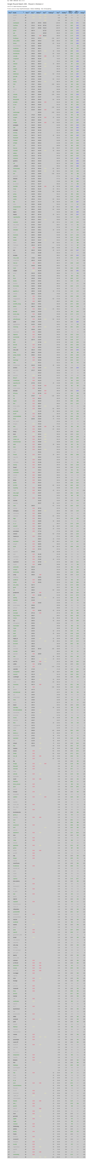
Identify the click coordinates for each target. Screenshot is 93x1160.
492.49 (39, 270)
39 (25, 17)
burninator (15, 643)
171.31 (33, 252)
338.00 (39, 408)
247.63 (39, 561)
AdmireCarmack (17, 441)
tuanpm (15, 240)
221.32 (39, 383)
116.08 (33, 194)
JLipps (14, 628)
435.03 (39, 347)
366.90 (39, 99)
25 (25, 107)
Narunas (15, 148)
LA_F (14, 232)
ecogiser (15, 117)
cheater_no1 (16, 439)
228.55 (33, 235)
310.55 (39, 293)
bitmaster (15, 390)
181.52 (33, 661)
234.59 (39, 324)
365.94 (39, 434)
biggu (14, 518)
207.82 (33, 79)
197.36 (33, 168)
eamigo (15, 521)
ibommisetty (16, 286)
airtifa (14, 71)
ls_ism (14, 17)
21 (25, 58)
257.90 (33, 224)
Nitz (14, 61)
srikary (14, 237)
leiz (14, 395)
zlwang (14, 81)
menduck (15, 135)
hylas (14, 339)
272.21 (33, 51)
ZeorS (14, 498)
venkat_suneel (16, 388)
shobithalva (15, 48)
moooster (15, 651)
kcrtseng (15, 132)
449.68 (39, 91)
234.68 (39, 365)
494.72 (39, 263)
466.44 (39, 56)
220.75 (33, 339)
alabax (14, 242)
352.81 (39, 452)
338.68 (39, 521)
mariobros (15, 222)
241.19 (33, 186)
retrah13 (15, 533)
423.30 (39, 426)
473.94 (39, 68)
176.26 (33, 158)
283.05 (33, 45)
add (14, 33)
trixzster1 (15, 283)
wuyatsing (15, 487)
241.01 (33, 38)
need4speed (16, 22)
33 (25, 28)
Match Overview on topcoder (20, 6)
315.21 (39, 498)
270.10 (33, 25)
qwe (14, 250)
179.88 (33, 321)
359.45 (39, 171)
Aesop (14, 189)
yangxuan (15, 429)
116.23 (33, 648)
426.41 (39, 163)
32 (25, 15)
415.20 (39, 380)
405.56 (39, 28)
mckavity (15, 94)
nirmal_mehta (16, 406)
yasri (14, 20)
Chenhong (15, 326)
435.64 (39, 140)
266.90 (33, 35)
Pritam (14, 352)
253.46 (33, 71)
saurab (14, 385)
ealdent (15, 296)
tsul (14, 398)
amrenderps (16, 531)
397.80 (39, 393)
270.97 (33, 395)
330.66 (39, 278)
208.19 (33, 659)
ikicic (14, 357)
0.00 (34, 15)
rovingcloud (16, 58)
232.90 (39, 610)
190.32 (33, 160)
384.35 (39, 413)
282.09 (39, 370)
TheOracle (15, 245)
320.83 (39, 232)
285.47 (39, 523)
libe (14, 275)
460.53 (39, 63)
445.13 (39, 194)
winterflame (15, 556)
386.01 (39, 74)
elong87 (15, 544)
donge (14, 191)
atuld (14, 554)
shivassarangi (16, 168)
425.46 (39, 360)
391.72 (39, 135)
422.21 (39, 362)
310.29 (39, 260)
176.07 (33, 84)
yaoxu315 (15, 375)
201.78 (33, 316)
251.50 (33, 280)
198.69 (33, 628)
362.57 (39, 503)
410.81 (39, 137)
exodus (15, 449)
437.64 (39, 344)
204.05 (33, 132)
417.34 (39, 117)
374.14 (39, 199)
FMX (14, 372)
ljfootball (15, 311)
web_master (16, 224)
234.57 (33, 97)
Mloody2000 (16, 99)
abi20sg (15, 597)
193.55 (33, 217)
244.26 (33, 567)
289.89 (39, 286)
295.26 (39, 513)
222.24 (33, 86)
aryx (14, 620)
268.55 (39, 544)
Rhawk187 (15, 137)
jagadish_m (16, 291)
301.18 (39, 25)
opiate (14, 321)
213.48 (33, 600)
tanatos (15, 280)
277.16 (39, 531)
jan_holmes (16, 183)
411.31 (39, 206)
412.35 (39, 166)
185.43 (33, 260)
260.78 (33, 30)
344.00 (39, 429)
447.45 (39, 155)
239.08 (33, 53)
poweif (14, 636)
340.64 (39, 467)
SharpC (15, 467)
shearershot (16, 659)
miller (14, 452)
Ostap (14, 120)
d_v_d (14, 523)
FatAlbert (15, 140)
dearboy (15, 464)
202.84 (33, 623)
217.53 (33, 383)
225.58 (33, 99)
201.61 (39, 355)
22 (25, 66)
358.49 (39, 181)
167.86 (33, 283)
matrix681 (15, 669)
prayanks (15, 114)
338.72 (39, 472)
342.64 (39, 459)
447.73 (39, 326)
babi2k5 (15, 15)
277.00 (33, 43)
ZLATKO (15, 485)
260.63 (33, 76)
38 (25, 25)
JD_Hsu (15, 288)
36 (25, 51)
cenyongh (15, 613)
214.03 (33, 324)
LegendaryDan (16, 217)
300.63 (39, 510)
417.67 (39, 375)
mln (14, 590)
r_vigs (14, 219)
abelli (14, 444)
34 (25, 40)
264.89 (33, 127)
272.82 (39, 559)
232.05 (33, 173)
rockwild (15, 309)
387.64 (39, 214)
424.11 (39, 81)
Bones (14, 538)
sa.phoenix (15, 470)
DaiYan (15, 43)
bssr (14, 173)
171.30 (33, 669)
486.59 (39, 45)
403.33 (39, 153)
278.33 (33, 56)
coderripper (15, 462)
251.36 (39, 554)
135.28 (33, 199)
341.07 (39, 183)
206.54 (33, 242)
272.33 (33, 89)
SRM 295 (16, 0)
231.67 (33, 201)
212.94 (39, 275)
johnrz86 (15, 76)
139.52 (33, 352)
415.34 (39, 378)
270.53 (39, 321)
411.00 (39, 385)
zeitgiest (15, 270)
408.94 (39, 444)
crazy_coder (16, 257)
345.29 (39, 217)
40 (25, 30)
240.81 (33, 572)
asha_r (14, 329)
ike (14, 86)
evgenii (14, 401)
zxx (14, 109)
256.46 (33, 618)
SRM (11, 0)
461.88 (39, 58)
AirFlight (15, 143)
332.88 (39, 252)
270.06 (33, 48)
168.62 (33, 590)
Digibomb (15, 334)
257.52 (39, 549)
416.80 (39, 247)
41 (25, 38)
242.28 (33, 569)
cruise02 (15, 293)
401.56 (39, 319)
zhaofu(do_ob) (16, 666)
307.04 (39, 508)
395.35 (39, 398)
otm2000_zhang (17, 303)
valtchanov (15, 516)
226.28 (39, 533)
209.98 (33, 605)
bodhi (14, 633)
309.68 (39, 265)
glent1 (14, 587)
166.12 (33, 306)
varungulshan (16, 671)
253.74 (33, 135)
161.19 (33, 674)
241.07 (33, 28)
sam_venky (15, 584)
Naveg (14, 431)
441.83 (39, 337)
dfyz (14, 201)
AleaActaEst (16, 625)
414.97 (39, 97)
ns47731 (15, 661)
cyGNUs (15, 436)
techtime (15, 367)
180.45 (33, 303)
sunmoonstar (16, 337)
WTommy (15, 393)
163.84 (33, 206)
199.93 (33, 625)
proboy (14, 194)
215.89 (33, 638)
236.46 (39, 418)
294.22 (39, 518)
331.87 (39, 240)
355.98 (39, 416)
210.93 (39, 602)
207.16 (33, 107)
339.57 (39, 227)
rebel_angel (16, 493)
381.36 (39, 130)
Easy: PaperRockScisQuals (23, 8)
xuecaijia (15, 56)
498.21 (39, 255)
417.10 (39, 132)
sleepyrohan (16, 260)
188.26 (33, 227)
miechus (15, 227)
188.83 (33, 646)
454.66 (39, 314)
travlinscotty (16, 572)
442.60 (39, 86)
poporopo (15, 653)
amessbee (15, 648)
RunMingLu (16, 38)
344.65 (39, 148)
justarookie (15, 411)
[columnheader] (10, 12)
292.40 (39, 306)
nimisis (14, 171)
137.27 (33, 370)
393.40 (39, 401)
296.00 (39, 235)
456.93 (39, 114)
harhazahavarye (17, 679)
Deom (14, 646)
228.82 (33, 355)
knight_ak (15, 638)
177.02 (39, 664)
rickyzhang (15, 577)
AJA (14, 595)
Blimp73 (15, 378)
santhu (14, 477)
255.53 (39, 273)
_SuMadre (15, 166)
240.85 (33, 40)
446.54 (39, 332)
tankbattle (15, 130)
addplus (15, 153)
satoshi (14, 602)
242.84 (33, 130)
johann (14, 30)
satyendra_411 (16, 383)
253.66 (33, 189)
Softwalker (15, 229)
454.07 (39, 61)
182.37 (33, 150)
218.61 (39, 329)
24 (25, 135)
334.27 (39, 107)
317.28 (39, 283)
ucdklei (14, 664)
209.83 (33, 607)
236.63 (33, 505)
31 (25, 99)
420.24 (39, 158)
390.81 (39, 403)
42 (25, 22)
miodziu (15, 618)
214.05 (33, 311)
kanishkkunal (16, 53)
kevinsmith (15, 495)
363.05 (39, 436)
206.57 (33, 615)
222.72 (33, 584)
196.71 (33, 153)
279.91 (39, 303)
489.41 (39, 48)
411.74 (39, 145)
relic (14, 107)
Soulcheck (15, 235)
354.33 (39, 449)
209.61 (33, 137)
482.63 (39, 112)
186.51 (33, 102)
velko (14, 362)
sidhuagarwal (16, 623)
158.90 (33, 676)
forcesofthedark (16, 45)
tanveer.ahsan (16, 605)
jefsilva (14, 306)
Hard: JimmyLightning (46, 8)
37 (25, 89)
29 (25, 71)
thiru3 (14, 278)
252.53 (33, 66)
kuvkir (14, 546)
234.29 (33, 273)
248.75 (33, 22)
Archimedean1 (16, 51)
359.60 (39, 127)
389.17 (39, 406)
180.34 (33, 679)
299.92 (39, 538)
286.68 (39, 242)
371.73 (39, 201)
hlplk (14, 127)
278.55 (39, 349)
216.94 (39, 339)
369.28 (39, 250)
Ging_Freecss (16, 615)
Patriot (14, 301)
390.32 (39, 125)
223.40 (39, 582)
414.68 (39, 76)
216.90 (33, 418)
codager (15, 122)
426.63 (39, 71)
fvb (14, 549)
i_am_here (15, 559)
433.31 (39, 309)
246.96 (39, 564)
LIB (14, 163)
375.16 (39, 423)
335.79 (39, 477)
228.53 (33, 620)
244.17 (39, 541)
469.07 (39, 301)
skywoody (15, 503)
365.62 (39, 178)
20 (25, 117)
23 (25, 91)
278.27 (39, 224)
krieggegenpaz (16, 298)
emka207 (15, 526)
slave (14, 447)
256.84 (39, 94)
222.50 (33, 630)
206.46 (33, 104)
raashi (14, 630)
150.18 (33, 155)
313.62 (39, 500)
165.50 (33, 293)
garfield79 (15, 176)
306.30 (39, 485)
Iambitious (15, 155)
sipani (14, 79)
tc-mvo (14, 104)
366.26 (39, 431)
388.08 (39, 109)
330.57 (39, 526)
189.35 (33, 643)
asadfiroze (15, 579)
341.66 (39, 462)
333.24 (39, 482)
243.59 (39, 311)
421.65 (39, 298)
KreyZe (15, 564)
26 (25, 35)
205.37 (33, 232)
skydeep (15, 508)
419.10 (39, 372)
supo (14, 656)
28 (25, 76)
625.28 (44, 33)
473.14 (39, 296)
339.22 (39, 470)
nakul (14, 505)
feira (14, 403)
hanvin (14, 347)
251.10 (39, 556)
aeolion (15, 482)
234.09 (33, 176)
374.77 (39, 454)
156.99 (33, 278)
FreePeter (15, 25)
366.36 (39, 168)
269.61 (39, 516)
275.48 (33, 275)
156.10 (33, 349)
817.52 (44, 30)
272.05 (39, 191)
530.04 (44, 22)
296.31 (39, 219)
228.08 (33, 329)
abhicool (15, 607)
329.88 (39, 487)
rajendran (15, 600)
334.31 (39, 480)
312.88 (39, 291)
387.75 (39, 245)
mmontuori (15, 265)
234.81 (39, 280)
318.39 (39, 257)
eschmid (15, 475)
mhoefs (15, 582)
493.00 (39, 268)
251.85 (33, 109)
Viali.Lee (15, 263)
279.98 (33, 551)
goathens (15, 160)
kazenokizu (15, 541)
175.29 (33, 114)
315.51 (39, 495)
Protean (15, 454)
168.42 (33, 250)
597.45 (44, 25)
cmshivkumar (16, 380)
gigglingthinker (16, 324)
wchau (14, 273)
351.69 (39, 186)
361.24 (39, 439)
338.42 (39, 475)
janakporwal (16, 592)
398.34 (39, 212)
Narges (15, 209)
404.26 (39, 160)
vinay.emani (16, 332)
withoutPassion (16, 319)
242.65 (33, 81)
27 (25, 160)
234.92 (33, 656)
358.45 (39, 447)
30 (25, 84)
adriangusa (15, 510)
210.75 (39, 546)
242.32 (33, 219)
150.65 (33, 204)
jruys (14, 459)
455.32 (39, 102)
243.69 (33, 143)
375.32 (39, 421)
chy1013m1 (16, 561)
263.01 (33, 63)
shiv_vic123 (16, 421)
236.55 (39, 577)
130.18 (33, 245)
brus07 (14, 413)
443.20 (39, 334)
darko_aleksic (16, 40)
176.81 (33, 166)
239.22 (33, 597)
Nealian (15, 196)
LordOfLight (16, 676)
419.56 (39, 367)
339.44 (39, 84)
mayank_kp (15, 536)
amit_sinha (15, 370)
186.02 (33, 651)
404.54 (39, 22)
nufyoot (15, 89)
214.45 (33, 229)
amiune (15, 28)
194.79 (33, 636)
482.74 (39, 51)
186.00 (39, 653)
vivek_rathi (15, 349)
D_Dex (14, 408)
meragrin (15, 569)
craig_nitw (15, 457)
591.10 (44, 35)
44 (25, 20)
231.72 (33, 122)
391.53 (39, 89)
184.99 (33, 265)
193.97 (33, 671)
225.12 (33, 237)
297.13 (39, 288)
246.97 (33, 94)
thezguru (15, 423)
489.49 (39, 43)
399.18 (39, 390)
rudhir (14, 490)
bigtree (14, 212)
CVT (14, 145)
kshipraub (15, 158)
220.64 (33, 633)
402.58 (39, 204)
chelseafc (15, 150)
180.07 (33, 214)
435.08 (39, 104)
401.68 (39, 388)
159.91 (33, 91)
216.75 (33, 592)
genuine (15, 610)
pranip (14, 181)
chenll (14, 268)
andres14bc (16, 567)
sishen (14, 247)
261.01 (33, 33)
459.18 (39, 40)
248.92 (33, 120)
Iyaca (14, 66)
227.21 (33, 183)
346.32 (39, 457)
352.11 (39, 490)
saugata (15, 68)
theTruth (15, 344)
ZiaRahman (16, 74)
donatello (15, 102)
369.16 (39, 143)
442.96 (39, 66)
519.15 (44, 28)
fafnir (14, 342)
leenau (14, 480)
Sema (14, 252)
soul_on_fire (16, 528)
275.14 (39, 536)
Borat (14, 418)
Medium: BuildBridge (35, 8)
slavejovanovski (17, 206)
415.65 (39, 79)
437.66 (39, 342)
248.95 (39, 173)
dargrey (15, 214)
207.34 (33, 68)
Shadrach (15, 641)
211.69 (33, 178)
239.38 (33, 74)
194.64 (33, 286)
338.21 (39, 229)
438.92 (39, 53)
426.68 (39, 357)
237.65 (33, 117)
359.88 (39, 441)
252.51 (39, 316)
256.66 (33, 58)
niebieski (15, 63)
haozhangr (15, 360)
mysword (15, 674)
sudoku (15, 199)
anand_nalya (16, 314)
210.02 (33, 148)
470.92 (39, 196)
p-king (14, 574)
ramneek (15, 500)
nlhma (14, 204)
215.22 (33, 641)
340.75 (39, 464)
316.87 (39, 493)
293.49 (39, 352)
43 (25, 97)
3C (14, 91)
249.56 (33, 171)
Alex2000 (15, 186)
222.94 (33, 222)
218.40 (33, 181)
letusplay (15, 255)
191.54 (33, 240)
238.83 (33, 574)
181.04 (33, 140)
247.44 (33, 61)
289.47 (39, 222)
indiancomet (16, 513)
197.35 (33, 145)
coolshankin (16, 472)
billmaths (15, 178)
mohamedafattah (17, 416)
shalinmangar (16, 112)
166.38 (33, 163)
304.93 (39, 528)
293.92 (39, 209)
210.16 (33, 365)
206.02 (33, 209)
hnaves (15, 35)
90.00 (33, 196)
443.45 (39, 150)
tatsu (14, 426)
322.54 (39, 122)
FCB (14, 84)
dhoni (14, 434)
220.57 (33, 587)
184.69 (33, 288)
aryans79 (15, 551)
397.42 (39, 648)
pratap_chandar (17, 355)
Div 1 (20, 0)
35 (25, 48)
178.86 (33, 257)
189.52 (33, 291)
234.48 (33, 125)
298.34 (39, 237)
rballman (15, 316)
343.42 (39, 176)
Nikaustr (15, 97)
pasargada (15, 125)
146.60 (33, 212)
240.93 (33, 191)
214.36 (39, 595)
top (8, 0)
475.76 (39, 38)
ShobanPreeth (16, 365)
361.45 (39, 189)
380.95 (39, 120)
